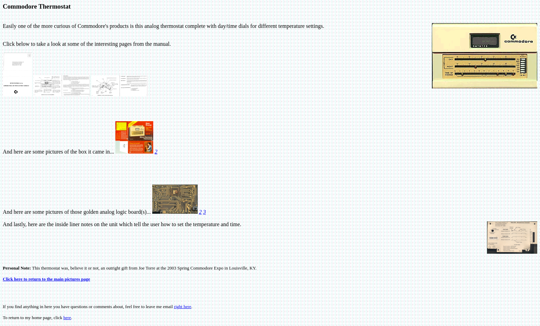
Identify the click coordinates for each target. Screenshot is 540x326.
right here (182, 306)
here (67, 317)
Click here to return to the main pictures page (46, 279)
